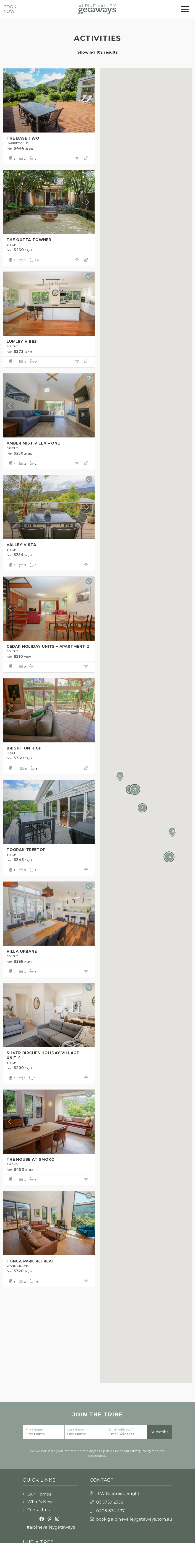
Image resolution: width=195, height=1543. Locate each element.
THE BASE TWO (23, 138)
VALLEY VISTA (21, 545)
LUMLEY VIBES (22, 341)
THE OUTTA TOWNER (29, 240)
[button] (172, 832)
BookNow (9, 9)
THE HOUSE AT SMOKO (31, 1159)
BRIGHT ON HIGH (24, 748)
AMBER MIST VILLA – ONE (33, 443)
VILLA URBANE (22, 951)
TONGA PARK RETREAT (30, 1261)
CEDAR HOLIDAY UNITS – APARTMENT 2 (48, 646)
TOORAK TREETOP (26, 850)
